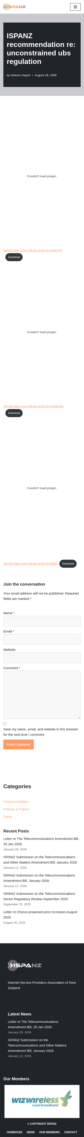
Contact (70, 1132)
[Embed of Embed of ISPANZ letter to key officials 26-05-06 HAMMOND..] (42, 332)
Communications (15, 801)
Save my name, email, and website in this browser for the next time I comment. (40, 731)
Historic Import (20, 75)
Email (8, 631)
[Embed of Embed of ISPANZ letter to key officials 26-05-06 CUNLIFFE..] (42, 176)
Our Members (49, 1132)
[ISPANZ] (15, 7)
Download (14, 257)
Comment (11, 668)
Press (7, 817)
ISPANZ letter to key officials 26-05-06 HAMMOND (33, 406)
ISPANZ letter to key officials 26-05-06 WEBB (30, 563)
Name (9, 613)
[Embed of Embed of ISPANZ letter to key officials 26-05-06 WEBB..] (42, 488)
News (31, 1132)
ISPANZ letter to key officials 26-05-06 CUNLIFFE (32, 250)
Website (9, 650)
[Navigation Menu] (75, 7)
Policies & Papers (16, 809)
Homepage (14, 1132)
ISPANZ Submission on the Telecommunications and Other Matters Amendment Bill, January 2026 (37, 1045)
